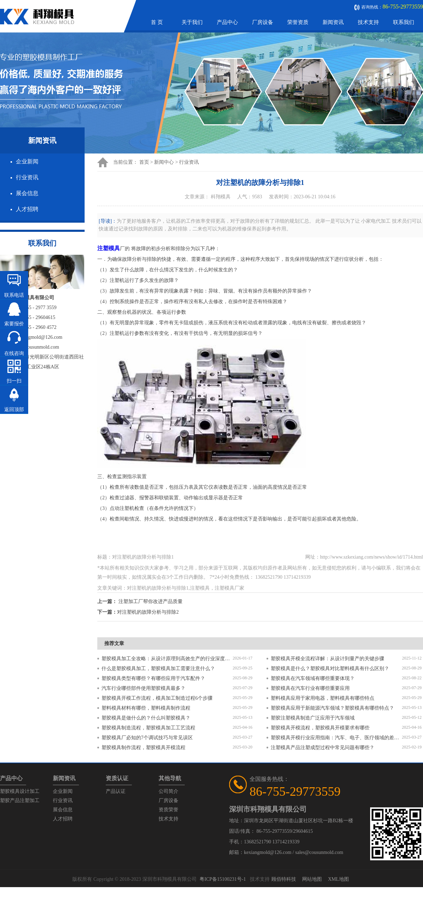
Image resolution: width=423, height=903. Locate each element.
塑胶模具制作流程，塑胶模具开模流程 (143, 747)
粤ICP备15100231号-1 (223, 879)
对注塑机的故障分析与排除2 (148, 612)
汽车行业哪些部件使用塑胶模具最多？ (143, 688)
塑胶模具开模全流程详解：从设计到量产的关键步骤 (327, 658)
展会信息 (27, 193)
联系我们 (403, 22)
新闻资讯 (333, 22)
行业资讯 (27, 177)
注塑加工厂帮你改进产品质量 (150, 601)
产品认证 (115, 791)
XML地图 (338, 879)
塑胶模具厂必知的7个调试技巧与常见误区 (147, 737)
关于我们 (192, 22)
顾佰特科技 (283, 879)
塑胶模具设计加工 (19, 791)
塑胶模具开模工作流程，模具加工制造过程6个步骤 (157, 698)
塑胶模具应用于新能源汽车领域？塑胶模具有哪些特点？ (332, 708)
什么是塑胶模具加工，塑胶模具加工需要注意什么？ (158, 668)
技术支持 (368, 22)
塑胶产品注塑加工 (19, 800)
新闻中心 (164, 162)
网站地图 (312, 879)
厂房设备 (262, 22)
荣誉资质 (297, 22)
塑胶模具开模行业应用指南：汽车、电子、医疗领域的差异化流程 (336, 737)
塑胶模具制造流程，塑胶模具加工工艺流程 (148, 727)
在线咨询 (14, 353)
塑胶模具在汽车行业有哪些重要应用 (310, 688)
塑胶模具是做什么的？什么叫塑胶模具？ (146, 718)
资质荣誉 (168, 809)
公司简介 (168, 791)
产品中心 (227, 22)
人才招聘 (27, 209)
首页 (144, 162)
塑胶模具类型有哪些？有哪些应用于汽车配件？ (153, 678)
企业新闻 (27, 161)
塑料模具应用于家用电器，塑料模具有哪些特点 (322, 698)
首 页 (157, 22)
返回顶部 (14, 409)
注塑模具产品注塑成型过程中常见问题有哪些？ (322, 747)
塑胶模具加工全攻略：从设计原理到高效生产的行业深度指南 (167, 658)
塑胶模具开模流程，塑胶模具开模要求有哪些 (320, 727)
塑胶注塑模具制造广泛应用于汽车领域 (313, 718)
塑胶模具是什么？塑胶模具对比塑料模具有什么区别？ (330, 668)
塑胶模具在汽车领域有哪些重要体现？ (313, 678)
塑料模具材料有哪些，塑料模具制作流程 (146, 708)
